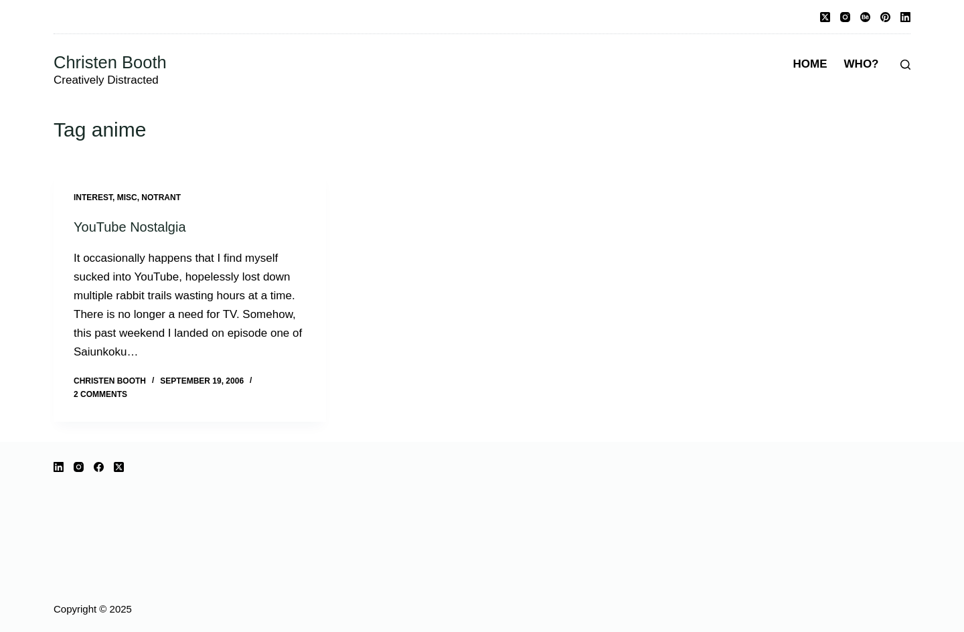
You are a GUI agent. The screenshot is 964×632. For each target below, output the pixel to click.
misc (127, 197)
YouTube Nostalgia (130, 227)
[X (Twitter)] (825, 17)
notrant (161, 197)
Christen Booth (110, 62)
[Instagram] (845, 17)
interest (93, 197)
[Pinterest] (885, 17)
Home (810, 64)
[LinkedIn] (905, 17)
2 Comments (100, 394)
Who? (861, 64)
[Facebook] (99, 467)
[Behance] (865, 17)
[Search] (905, 65)
